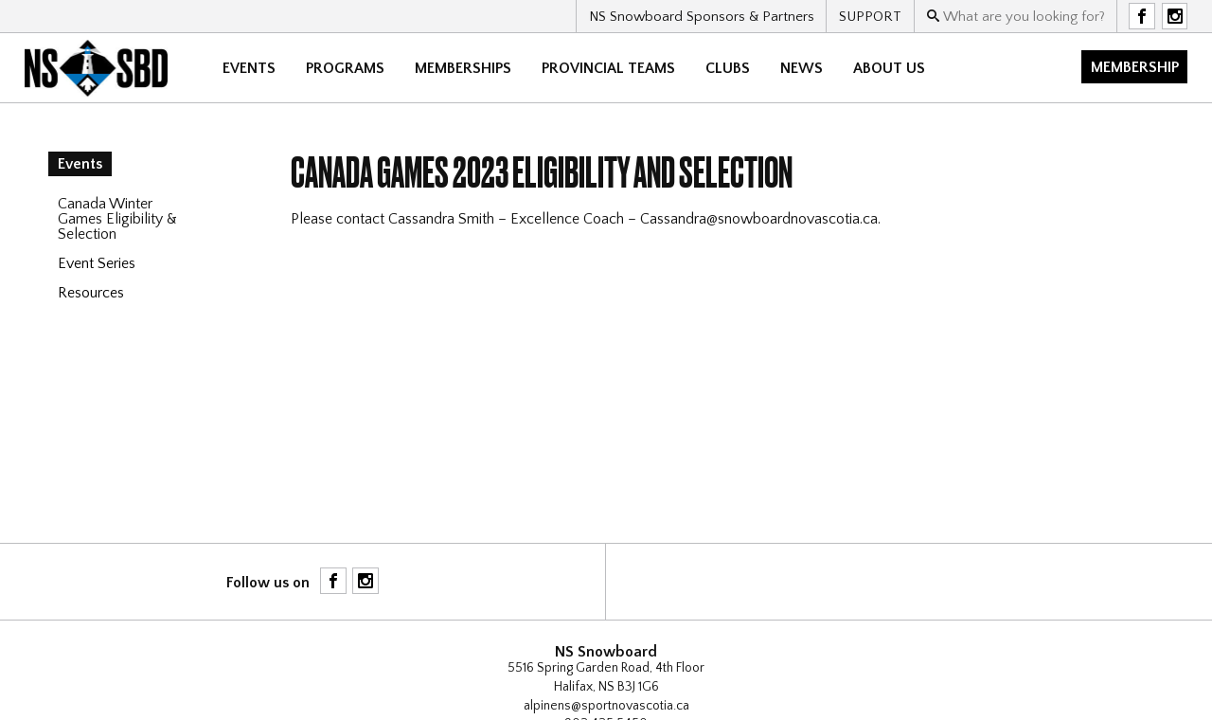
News (801, 68)
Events (249, 68)
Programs (345, 68)
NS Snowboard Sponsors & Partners (701, 17)
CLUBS (727, 68)
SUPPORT (870, 17)
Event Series (96, 263)
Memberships (463, 68)
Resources (91, 292)
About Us (889, 68)
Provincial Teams (608, 68)
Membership (1135, 67)
